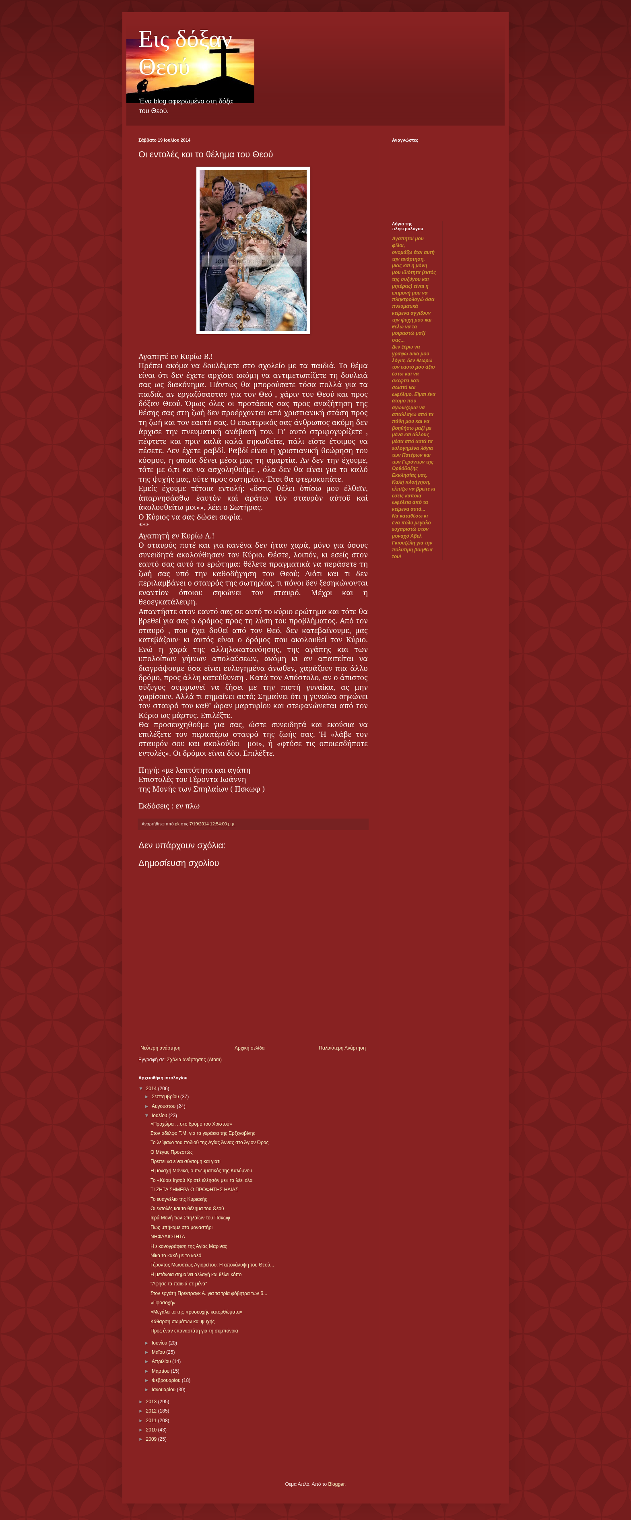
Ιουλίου (160, 1115)
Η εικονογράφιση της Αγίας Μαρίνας (189, 1246)
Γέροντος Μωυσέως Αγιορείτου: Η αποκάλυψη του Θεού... (212, 1265)
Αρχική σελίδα (250, 1048)
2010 (152, 1430)
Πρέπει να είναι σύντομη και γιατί (186, 1161)
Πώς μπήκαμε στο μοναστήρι (181, 1227)
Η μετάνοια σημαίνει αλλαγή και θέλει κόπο (196, 1274)
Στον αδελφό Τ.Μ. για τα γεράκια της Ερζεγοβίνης (203, 1133)
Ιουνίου (160, 1343)
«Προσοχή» (163, 1303)
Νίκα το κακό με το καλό (176, 1255)
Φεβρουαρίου (167, 1380)
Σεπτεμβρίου (166, 1096)
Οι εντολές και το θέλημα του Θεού (187, 1208)
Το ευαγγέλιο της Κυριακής (179, 1199)
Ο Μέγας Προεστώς (172, 1152)
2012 (152, 1411)
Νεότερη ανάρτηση (160, 1048)
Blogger (336, 1484)
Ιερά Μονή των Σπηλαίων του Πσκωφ (190, 1218)
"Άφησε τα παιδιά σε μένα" (179, 1284)
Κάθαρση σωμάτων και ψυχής (182, 1321)
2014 (152, 1088)
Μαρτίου (161, 1371)
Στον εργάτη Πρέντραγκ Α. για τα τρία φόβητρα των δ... (209, 1293)
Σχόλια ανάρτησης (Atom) (194, 1059)
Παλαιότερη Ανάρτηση (342, 1048)
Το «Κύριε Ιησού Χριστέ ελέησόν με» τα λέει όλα (202, 1180)
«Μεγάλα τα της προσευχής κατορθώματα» (197, 1312)
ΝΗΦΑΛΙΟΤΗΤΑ (168, 1237)
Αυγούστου (164, 1106)
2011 (152, 1420)
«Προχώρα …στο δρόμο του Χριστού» (191, 1124)
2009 (152, 1439)
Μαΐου (159, 1352)
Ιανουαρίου (164, 1389)
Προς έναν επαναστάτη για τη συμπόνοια (194, 1331)
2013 (152, 1402)
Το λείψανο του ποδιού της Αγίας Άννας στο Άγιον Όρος (209, 1142)
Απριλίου (162, 1361)
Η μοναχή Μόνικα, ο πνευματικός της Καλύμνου (201, 1171)
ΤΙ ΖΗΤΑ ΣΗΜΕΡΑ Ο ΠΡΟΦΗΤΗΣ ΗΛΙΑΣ (194, 1189)
